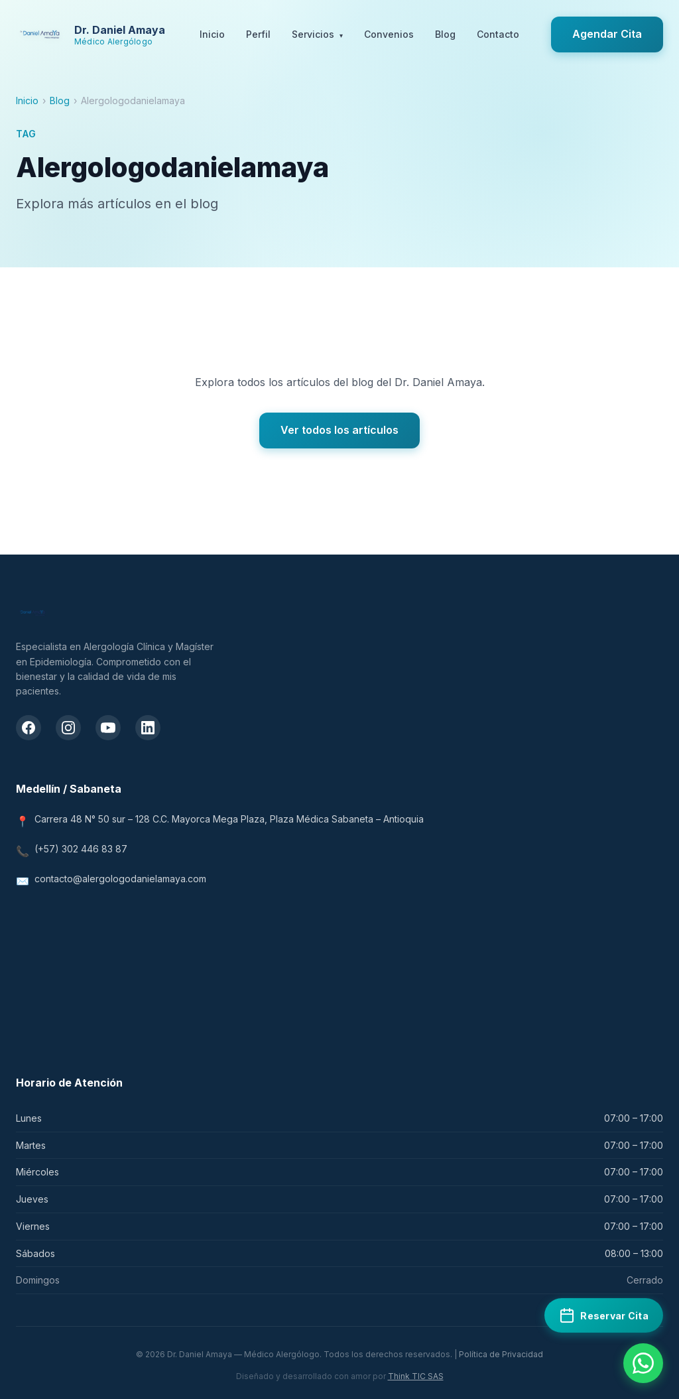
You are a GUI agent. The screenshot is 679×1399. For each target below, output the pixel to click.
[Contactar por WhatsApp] (643, 1363)
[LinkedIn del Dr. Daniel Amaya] (147, 727)
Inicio (212, 34)
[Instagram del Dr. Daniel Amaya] (68, 727)
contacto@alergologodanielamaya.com (120, 878)
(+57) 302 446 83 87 (80, 848)
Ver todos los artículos (339, 429)
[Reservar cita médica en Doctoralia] (603, 1315)
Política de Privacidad (501, 1354)
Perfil (258, 34)
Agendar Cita (607, 33)
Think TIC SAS (416, 1376)
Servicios (317, 35)
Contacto (498, 34)
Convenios (389, 34)
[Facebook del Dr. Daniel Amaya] (28, 727)
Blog (445, 34)
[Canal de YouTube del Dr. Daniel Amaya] (108, 727)
